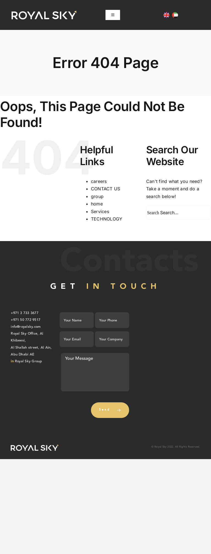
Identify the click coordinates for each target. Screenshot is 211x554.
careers (99, 181)
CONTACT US (105, 188)
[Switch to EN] (166, 15)
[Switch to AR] (175, 15)
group (97, 196)
